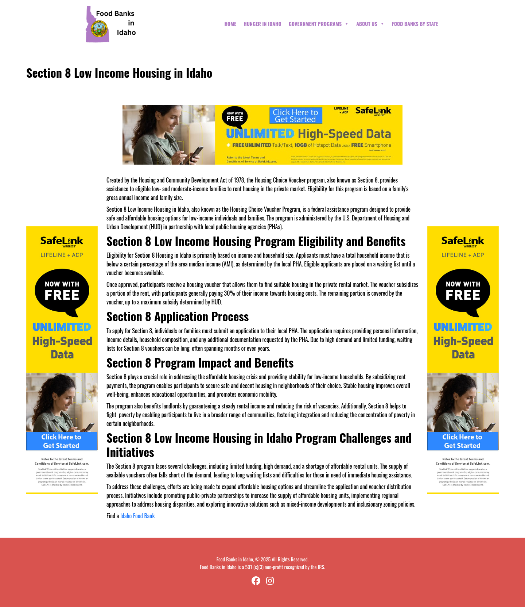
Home (230, 23)
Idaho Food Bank (137, 515)
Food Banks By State (415, 23)
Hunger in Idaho (262, 23)
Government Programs (319, 23)
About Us (370, 23)
